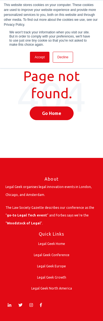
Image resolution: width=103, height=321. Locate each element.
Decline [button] (62, 57)
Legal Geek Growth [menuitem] (51, 277)
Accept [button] (40, 57)
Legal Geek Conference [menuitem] (51, 255)
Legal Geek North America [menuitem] (51, 288)
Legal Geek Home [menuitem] (51, 243)
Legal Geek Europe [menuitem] (51, 266)
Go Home (51, 113)
